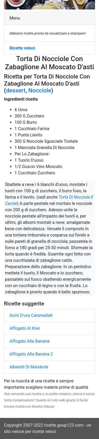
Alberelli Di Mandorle (29, 366)
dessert (16, 90)
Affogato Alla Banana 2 (31, 354)
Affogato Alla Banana (29, 341)
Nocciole (39, 90)
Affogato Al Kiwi (25, 328)
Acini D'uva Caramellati (31, 315)
